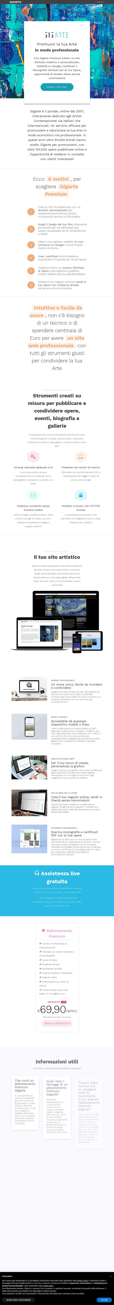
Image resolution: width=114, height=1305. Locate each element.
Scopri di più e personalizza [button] (18, 1300)
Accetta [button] (104, 1300)
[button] (110, 1276)
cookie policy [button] (48, 1286)
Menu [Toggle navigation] (100, 2)
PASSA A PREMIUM (57, 1023)
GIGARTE (15, 2)
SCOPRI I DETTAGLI (57, 87)
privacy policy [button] (82, 1281)
